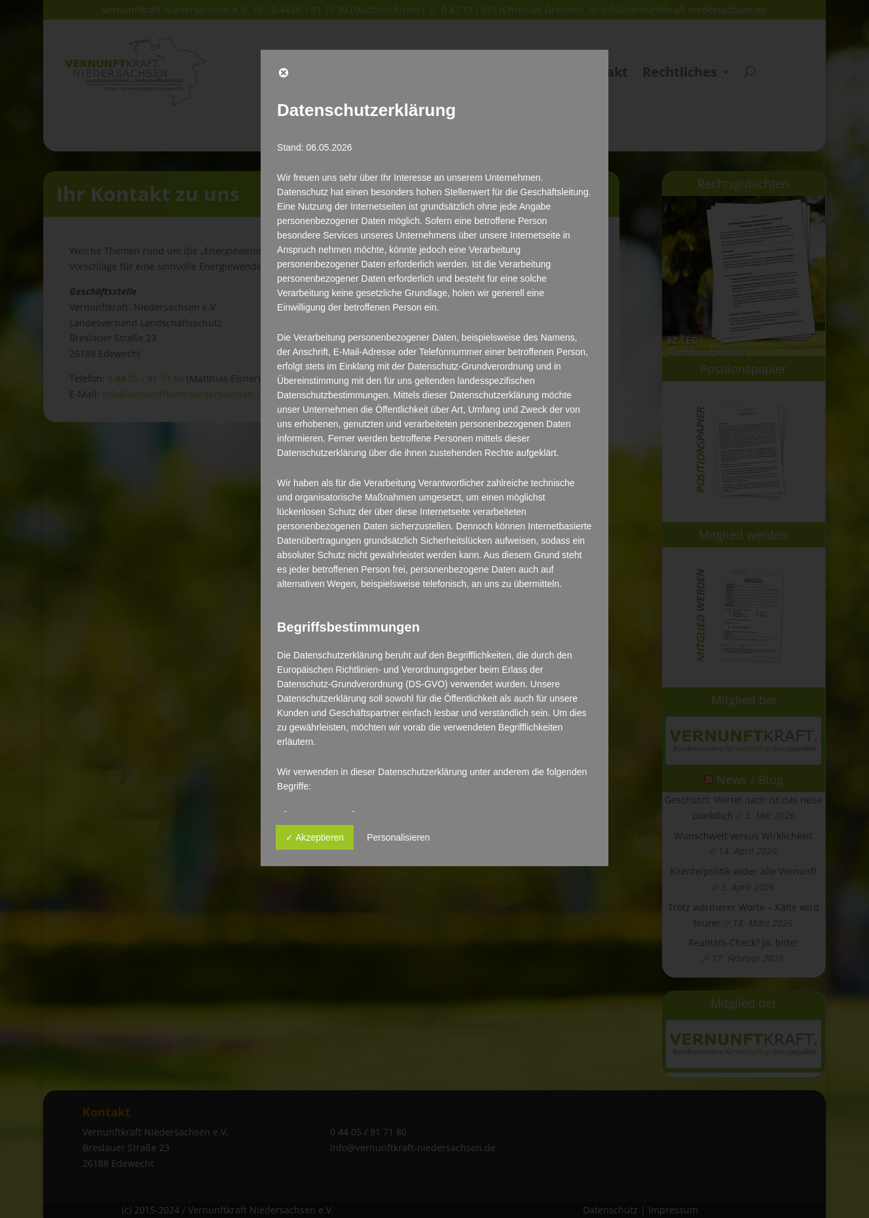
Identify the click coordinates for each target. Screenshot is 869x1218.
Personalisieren (398, 837)
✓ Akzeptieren (315, 837)
